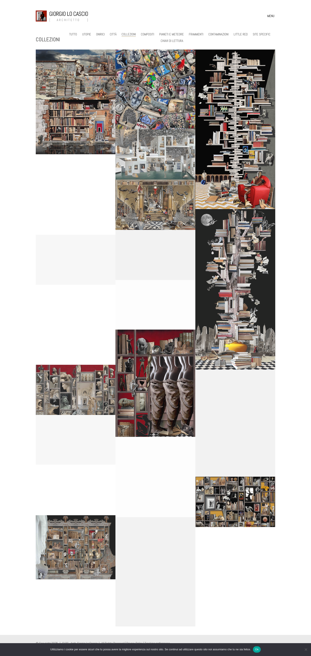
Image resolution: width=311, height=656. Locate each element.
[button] (271, 16)
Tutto (73, 34)
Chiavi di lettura (172, 41)
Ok (257, 649)
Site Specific (261, 34)
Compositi (147, 34)
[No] (306, 649)
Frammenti (196, 34)
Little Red (241, 34)
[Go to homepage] (62, 16)
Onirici (100, 34)
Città (113, 34)
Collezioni (129, 34)
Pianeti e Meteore (171, 34)
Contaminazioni (218, 34)
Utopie (86, 34)
